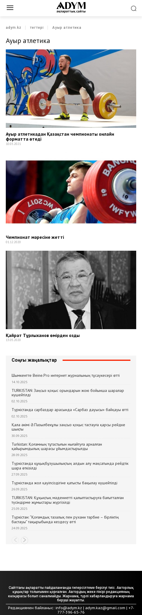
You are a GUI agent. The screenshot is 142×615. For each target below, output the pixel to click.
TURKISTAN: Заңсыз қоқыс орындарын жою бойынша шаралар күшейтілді (68, 392)
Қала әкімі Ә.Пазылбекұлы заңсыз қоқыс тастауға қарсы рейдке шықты (68, 427)
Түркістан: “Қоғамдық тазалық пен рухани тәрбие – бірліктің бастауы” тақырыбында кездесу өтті (65, 519)
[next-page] (24, 540)
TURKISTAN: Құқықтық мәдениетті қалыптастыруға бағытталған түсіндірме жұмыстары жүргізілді (68, 500)
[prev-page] (15, 540)
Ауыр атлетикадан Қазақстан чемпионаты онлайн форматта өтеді (60, 136)
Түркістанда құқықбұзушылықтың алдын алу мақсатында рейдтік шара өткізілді (70, 465)
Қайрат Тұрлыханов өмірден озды (43, 335)
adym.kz (13, 28)
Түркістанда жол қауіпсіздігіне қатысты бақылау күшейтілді (64, 482)
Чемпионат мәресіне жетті (35, 237)
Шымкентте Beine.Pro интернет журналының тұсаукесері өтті (66, 375)
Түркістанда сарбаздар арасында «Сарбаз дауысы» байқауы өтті (70, 409)
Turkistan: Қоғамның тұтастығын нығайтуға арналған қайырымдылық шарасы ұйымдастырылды (57, 446)
